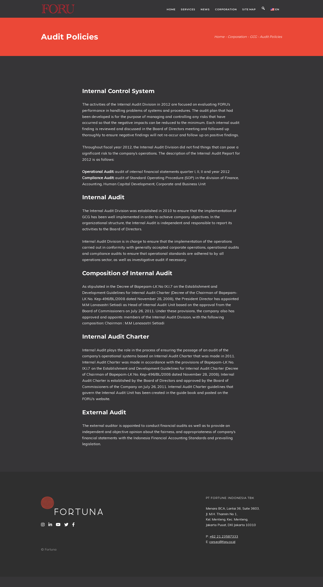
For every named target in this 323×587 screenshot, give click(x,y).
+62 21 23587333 (223, 536)
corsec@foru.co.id (222, 542)
